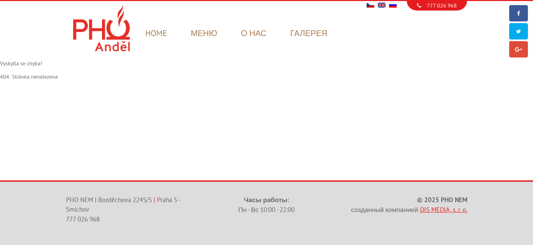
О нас (253, 33)
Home (156, 33)
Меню (204, 33)
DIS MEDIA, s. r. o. (443, 210)
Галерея (308, 33)
